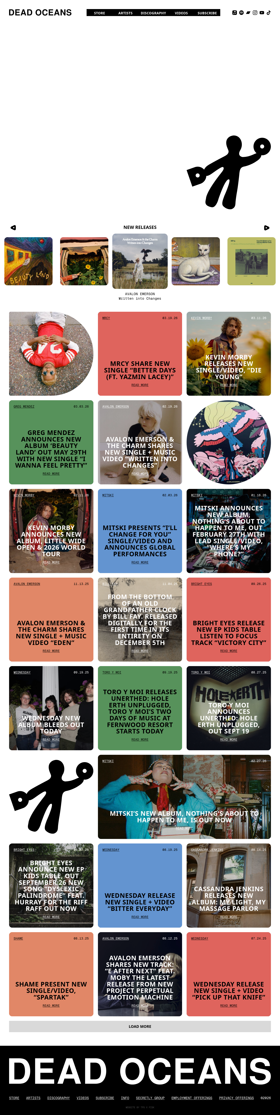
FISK (151, 1107)
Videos (181, 13)
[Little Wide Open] (84, 261)
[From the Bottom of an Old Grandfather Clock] (251, 261)
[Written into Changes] (140, 261)
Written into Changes (140, 298)
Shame (18, 945)
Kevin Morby (201, 334)
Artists (125, 13)
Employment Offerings (191, 1098)
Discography (153, 13)
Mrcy (106, 329)
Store (99, 13)
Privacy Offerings (236, 1098)
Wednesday (22, 689)
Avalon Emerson (140, 294)
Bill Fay (110, 591)
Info (125, 1098)
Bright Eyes (201, 595)
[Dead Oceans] (40, 12)
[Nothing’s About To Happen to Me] (196, 261)
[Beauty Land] (28, 261)
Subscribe (207, 13)
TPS (143, 1107)
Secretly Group (150, 1098)
